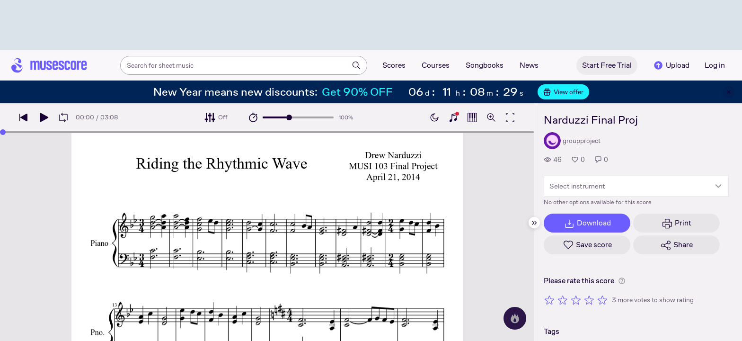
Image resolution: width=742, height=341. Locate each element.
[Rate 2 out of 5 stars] (562, 299)
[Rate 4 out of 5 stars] (589, 299)
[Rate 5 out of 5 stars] (602, 299)
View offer (563, 92)
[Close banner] (728, 92)
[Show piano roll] (472, 117)
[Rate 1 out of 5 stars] (549, 299)
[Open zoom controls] (491, 117)
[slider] (289, 117)
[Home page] (49, 65)
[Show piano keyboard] (453, 117)
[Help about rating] (621, 281)
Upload (671, 65)
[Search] (356, 65)
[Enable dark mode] (434, 117)
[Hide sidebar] (534, 222)
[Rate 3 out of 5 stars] (576, 299)
